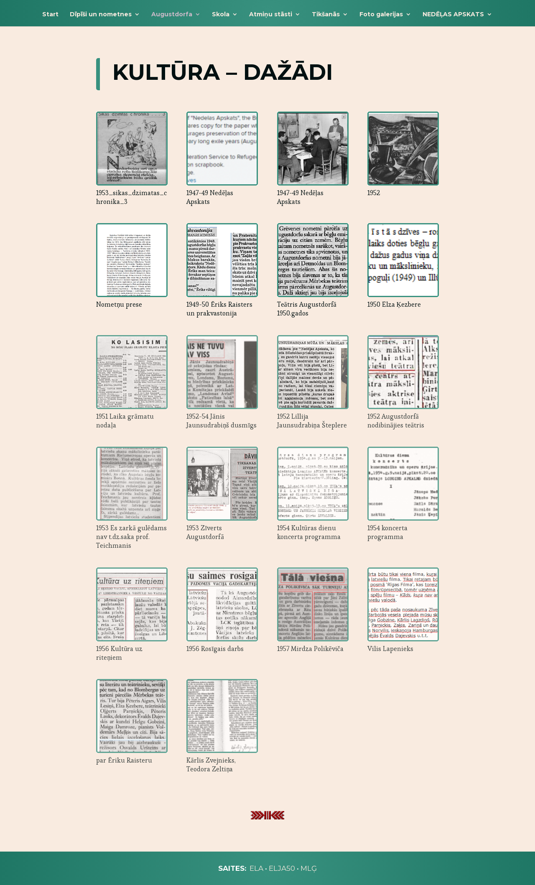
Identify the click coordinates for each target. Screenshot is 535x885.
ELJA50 (282, 868)
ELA (256, 868)
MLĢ (309, 868)
